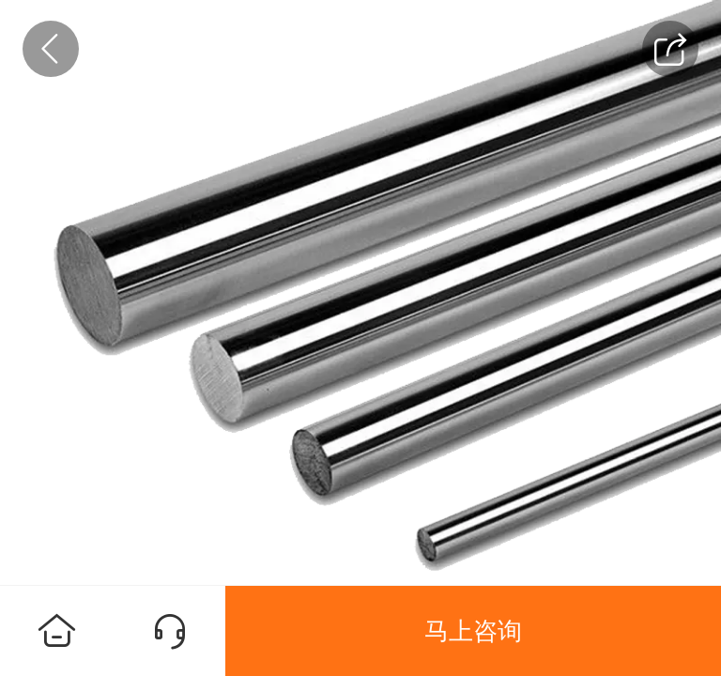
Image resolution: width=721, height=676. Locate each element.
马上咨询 (473, 631)
